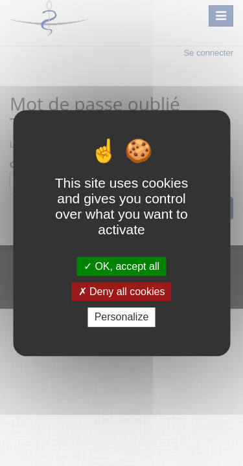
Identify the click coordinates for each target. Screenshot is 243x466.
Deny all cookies (121, 291)
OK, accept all (121, 266)
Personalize (122, 317)
